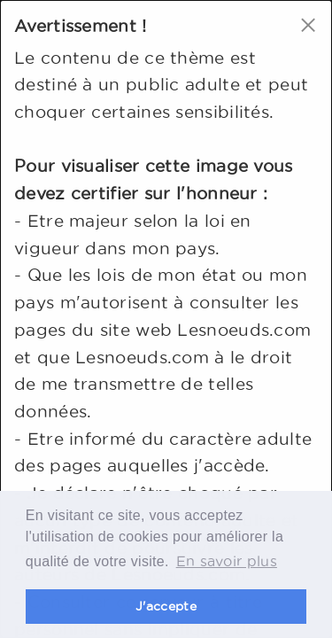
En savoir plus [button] (226, 561)
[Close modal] (308, 24)
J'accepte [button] (166, 606)
